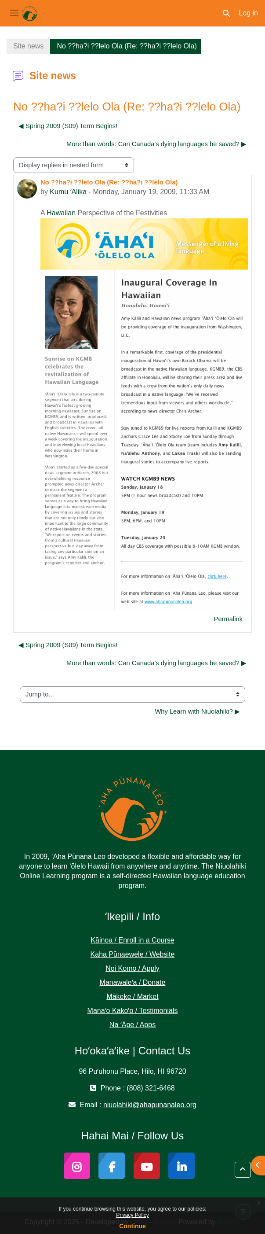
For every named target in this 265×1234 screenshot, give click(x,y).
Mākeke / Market (132, 996)
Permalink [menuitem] (228, 619)
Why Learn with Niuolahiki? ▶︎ (197, 711)
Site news (28, 46)
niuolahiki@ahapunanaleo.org (149, 1105)
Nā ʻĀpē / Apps (132, 1024)
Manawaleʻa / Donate (133, 982)
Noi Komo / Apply (132, 968)
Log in (248, 13)
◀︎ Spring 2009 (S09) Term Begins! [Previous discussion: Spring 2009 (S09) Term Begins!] (67, 125)
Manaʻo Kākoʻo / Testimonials (132, 1010)
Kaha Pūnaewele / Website (133, 954)
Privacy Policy (132, 1215)
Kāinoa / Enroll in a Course (132, 940)
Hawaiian (61, 213)
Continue (132, 1226)
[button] (226, 13)
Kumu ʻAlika (68, 191)
